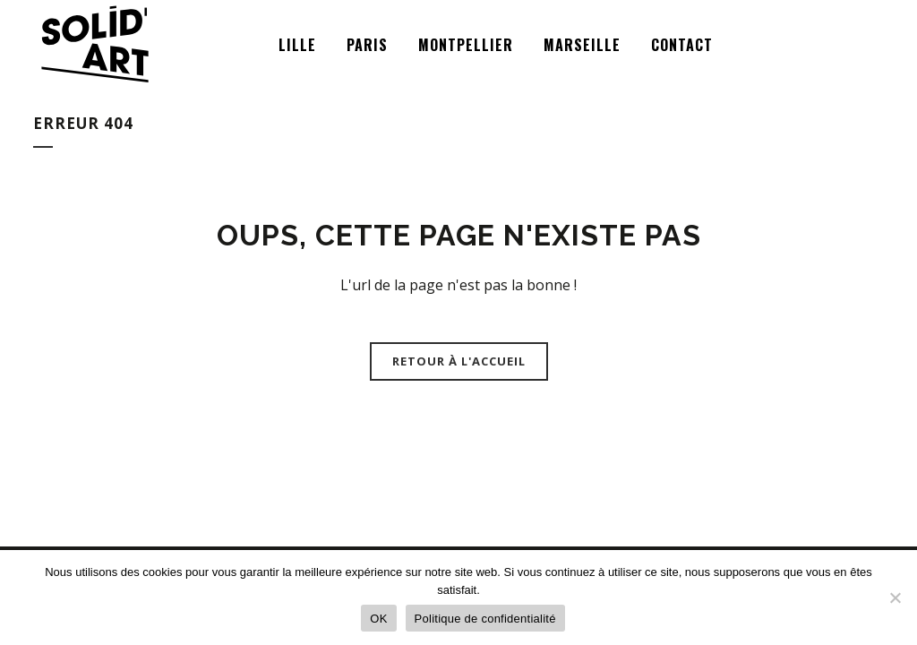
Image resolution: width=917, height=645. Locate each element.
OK (378, 618)
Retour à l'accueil (459, 361)
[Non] (895, 597)
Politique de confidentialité (485, 618)
